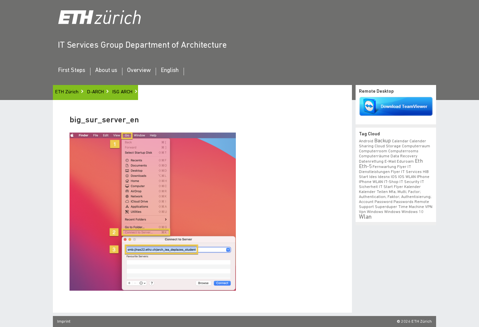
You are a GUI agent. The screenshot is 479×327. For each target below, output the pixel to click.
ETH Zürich (67, 92)
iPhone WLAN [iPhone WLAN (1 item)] (371, 182)
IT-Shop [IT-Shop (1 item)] (391, 182)
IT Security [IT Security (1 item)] (409, 182)
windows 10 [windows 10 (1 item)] (412, 212)
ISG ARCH (122, 92)
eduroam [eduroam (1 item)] (405, 162)
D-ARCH (95, 92)
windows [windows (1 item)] (392, 212)
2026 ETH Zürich (416, 322)
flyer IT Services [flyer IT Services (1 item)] (406, 172)
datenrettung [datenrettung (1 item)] (371, 162)
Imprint (64, 322)
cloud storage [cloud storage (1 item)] (388, 146)
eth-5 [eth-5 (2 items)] (365, 166)
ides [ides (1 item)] (373, 177)
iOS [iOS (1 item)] (394, 177)
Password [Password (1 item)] (384, 202)
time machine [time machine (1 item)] (411, 207)
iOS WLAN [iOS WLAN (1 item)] (407, 177)
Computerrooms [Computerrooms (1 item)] (403, 151)
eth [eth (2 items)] (419, 161)
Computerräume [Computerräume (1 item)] (374, 156)
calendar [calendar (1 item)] (400, 141)
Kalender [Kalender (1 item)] (412, 187)
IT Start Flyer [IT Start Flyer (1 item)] (391, 187)
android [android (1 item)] (366, 141)
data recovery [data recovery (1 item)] (404, 156)
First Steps (71, 71)
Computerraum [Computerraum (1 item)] (416, 146)
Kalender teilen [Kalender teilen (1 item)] (373, 192)
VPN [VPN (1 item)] (428, 207)
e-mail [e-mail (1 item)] (390, 162)
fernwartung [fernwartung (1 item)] (384, 167)
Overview (139, 71)
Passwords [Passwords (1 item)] (403, 202)
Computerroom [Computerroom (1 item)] (373, 151)
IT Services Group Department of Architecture (142, 45)
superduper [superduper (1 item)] (386, 207)
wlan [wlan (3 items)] (365, 217)
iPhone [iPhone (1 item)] (423, 177)
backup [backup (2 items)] (382, 141)
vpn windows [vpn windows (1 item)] (371, 212)
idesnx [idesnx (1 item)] (384, 177)
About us (106, 71)
